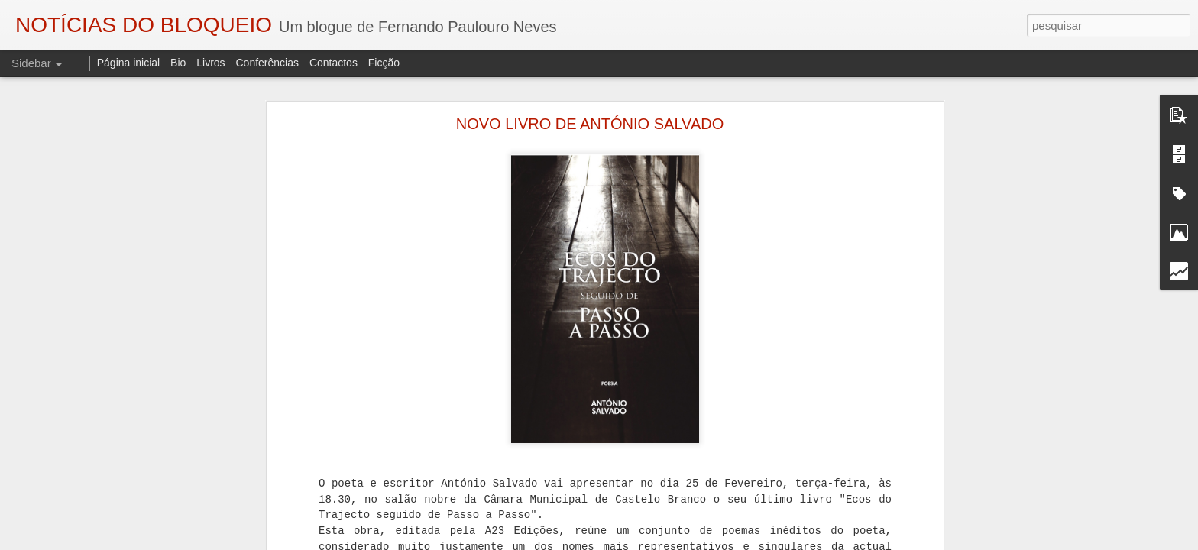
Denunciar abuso (772, 541)
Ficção (384, 63)
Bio (178, 63)
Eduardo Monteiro (528, 532)
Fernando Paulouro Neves (542, 512)
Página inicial (128, 63)
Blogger (721, 541)
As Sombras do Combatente (413, 532)
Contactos (333, 63)
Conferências (267, 63)
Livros (210, 63)
